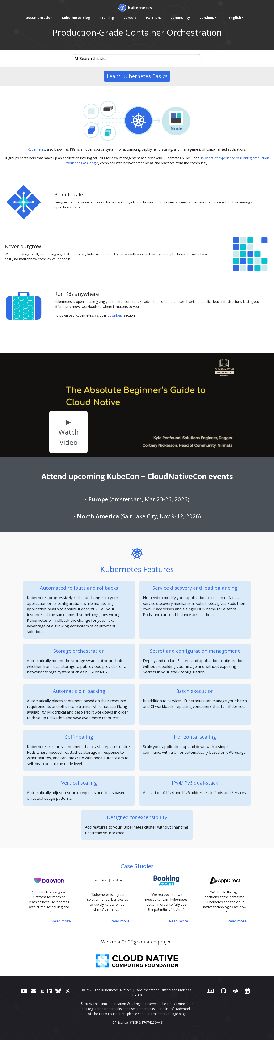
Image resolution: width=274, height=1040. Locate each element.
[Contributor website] (210, 991)
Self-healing (79, 736)
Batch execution (195, 691)
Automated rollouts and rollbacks (79, 587)
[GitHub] (223, 991)
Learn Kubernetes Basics (137, 76)
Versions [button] (206, 17)
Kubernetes (36, 149)
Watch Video (69, 437)
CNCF (127, 942)
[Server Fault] (42, 991)
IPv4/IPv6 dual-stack (195, 782)
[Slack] (235, 991)
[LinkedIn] (49, 991)
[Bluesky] (58, 991)
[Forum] (33, 991)
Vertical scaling (79, 782)
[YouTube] (24, 991)
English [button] (235, 17)
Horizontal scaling (195, 736)
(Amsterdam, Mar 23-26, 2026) (138, 499)
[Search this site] (137, 58)
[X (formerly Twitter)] (67, 991)
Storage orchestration (79, 650)
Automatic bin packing (79, 691)
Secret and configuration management (195, 650)
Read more (61, 921)
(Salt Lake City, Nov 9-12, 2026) (139, 516)
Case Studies (137, 866)
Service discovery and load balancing (194, 587)
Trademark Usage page (168, 1013)
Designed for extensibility (137, 817)
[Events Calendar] (247, 991)
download (115, 315)
